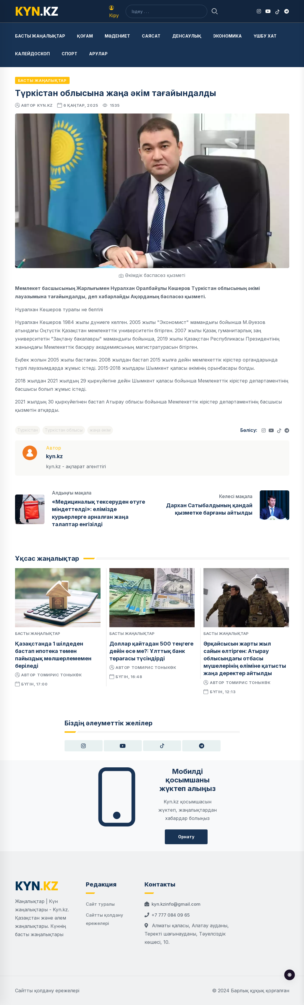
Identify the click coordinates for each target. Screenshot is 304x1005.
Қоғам (85, 35)
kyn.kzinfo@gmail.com (176, 904)
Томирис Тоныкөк (59, 674)
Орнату (186, 836)
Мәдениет (117, 35)
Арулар (98, 53)
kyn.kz (45, 105)
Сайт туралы (100, 904)
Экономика (227, 35)
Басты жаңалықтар (40, 35)
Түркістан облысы (64, 430)
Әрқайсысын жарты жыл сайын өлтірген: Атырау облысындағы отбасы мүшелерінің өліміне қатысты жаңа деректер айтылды (244, 659)
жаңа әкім (100, 430)
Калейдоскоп (32, 53)
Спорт (69, 53)
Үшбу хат (265, 35)
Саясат (151, 35)
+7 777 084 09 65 (171, 915)
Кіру (114, 11)
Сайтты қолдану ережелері (47, 990)
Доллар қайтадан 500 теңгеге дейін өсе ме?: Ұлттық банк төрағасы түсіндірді (151, 651)
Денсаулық (186, 35)
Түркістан (27, 430)
